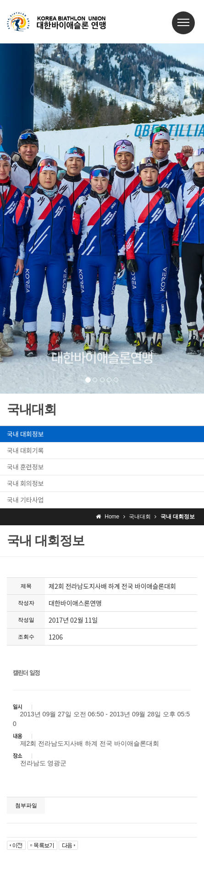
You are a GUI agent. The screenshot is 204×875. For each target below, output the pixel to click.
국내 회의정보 (25, 483)
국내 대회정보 (25, 433)
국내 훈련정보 (25, 466)
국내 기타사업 (25, 499)
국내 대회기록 (25, 450)
